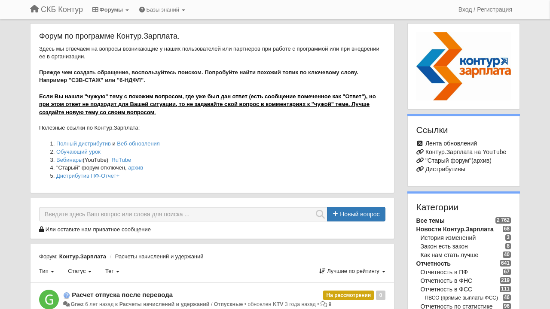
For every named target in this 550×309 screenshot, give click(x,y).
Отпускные (228, 304)
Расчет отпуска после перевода (122, 294)
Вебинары (69, 160)
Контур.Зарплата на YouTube (465, 151)
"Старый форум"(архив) (458, 160)
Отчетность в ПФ (444, 272)
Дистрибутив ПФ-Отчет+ (87, 176)
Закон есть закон (444, 246)
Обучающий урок (78, 151)
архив (135, 167)
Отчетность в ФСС (447, 289)
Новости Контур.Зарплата (455, 229)
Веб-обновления (138, 143)
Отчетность (433, 263)
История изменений (448, 237)
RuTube (121, 160)
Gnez (76, 304)
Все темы (430, 220)
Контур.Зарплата (82, 256)
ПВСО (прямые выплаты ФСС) (461, 298)
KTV (278, 304)
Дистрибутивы (445, 169)
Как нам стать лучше (450, 254)
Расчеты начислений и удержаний (159, 256)
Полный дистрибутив (83, 143)
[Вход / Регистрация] (485, 9)
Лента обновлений (451, 143)
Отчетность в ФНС (447, 280)
